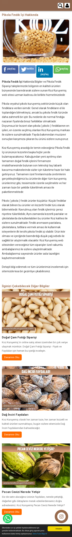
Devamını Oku (11, 357)
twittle (27, 69)
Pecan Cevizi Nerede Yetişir (21, 492)
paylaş (9, 69)
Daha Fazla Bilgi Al (40, 534)
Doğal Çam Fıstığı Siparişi (19, 337)
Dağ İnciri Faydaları (15, 414)
